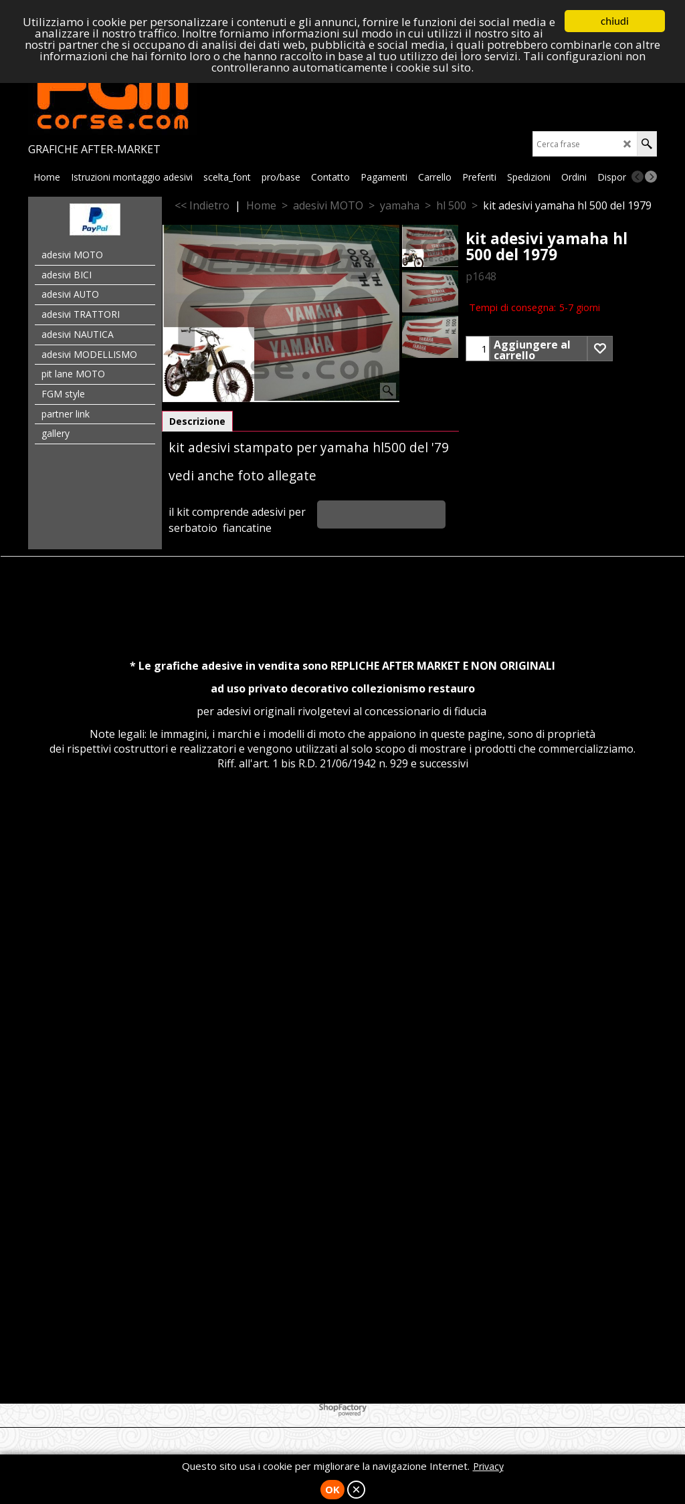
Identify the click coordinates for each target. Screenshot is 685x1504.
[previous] (637, 177)
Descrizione (197, 421)
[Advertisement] (342, 918)
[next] (651, 177)
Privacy (488, 1466)
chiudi (615, 21)
